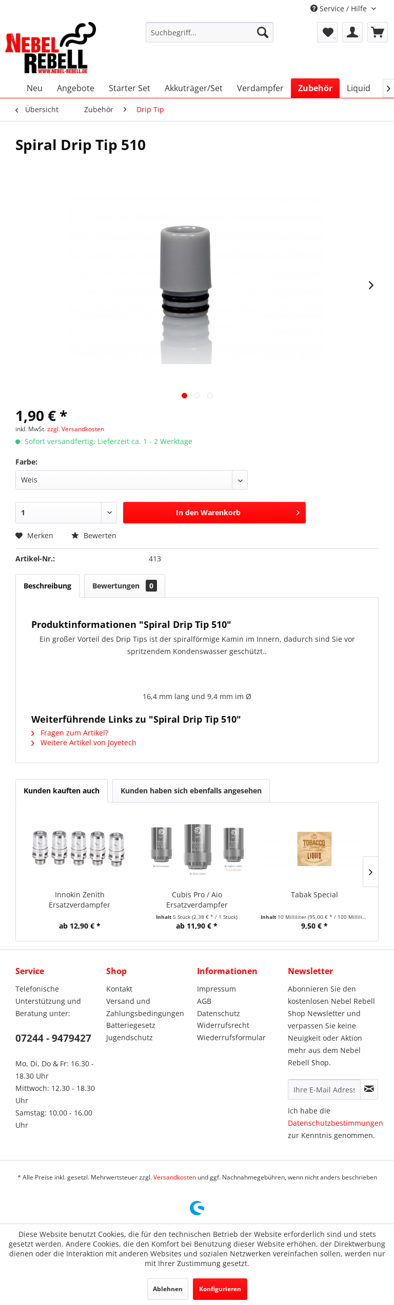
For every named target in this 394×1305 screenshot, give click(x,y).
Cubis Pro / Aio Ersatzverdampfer (197, 900)
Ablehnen (168, 1289)
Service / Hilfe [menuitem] (339, 8)
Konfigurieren (220, 1289)
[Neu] (34, 88)
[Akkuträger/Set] (193, 88)
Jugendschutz (129, 1037)
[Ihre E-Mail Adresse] (324, 1089)
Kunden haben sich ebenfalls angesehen (191, 790)
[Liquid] (359, 88)
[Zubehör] (315, 88)
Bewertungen (124, 586)
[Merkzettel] (327, 32)
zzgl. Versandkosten (75, 429)
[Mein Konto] (352, 32)
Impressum (216, 989)
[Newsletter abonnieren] (369, 1089)
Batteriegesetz (130, 1025)
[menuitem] (210, 32)
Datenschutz (218, 1013)
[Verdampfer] (260, 88)
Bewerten (93, 535)
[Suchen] (262, 32)
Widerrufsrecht (223, 1025)
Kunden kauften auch (62, 790)
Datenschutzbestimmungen (335, 1123)
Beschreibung (47, 586)
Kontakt (119, 989)
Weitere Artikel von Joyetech (83, 742)
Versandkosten (174, 1177)
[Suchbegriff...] (210, 32)
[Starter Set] (129, 88)
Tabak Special (314, 894)
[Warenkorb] (377, 32)
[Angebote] (76, 88)
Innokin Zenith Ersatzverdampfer (79, 900)
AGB (204, 1001)
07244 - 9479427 (53, 1038)
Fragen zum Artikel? (69, 733)
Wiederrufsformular (231, 1037)
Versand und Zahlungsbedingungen (145, 1007)
